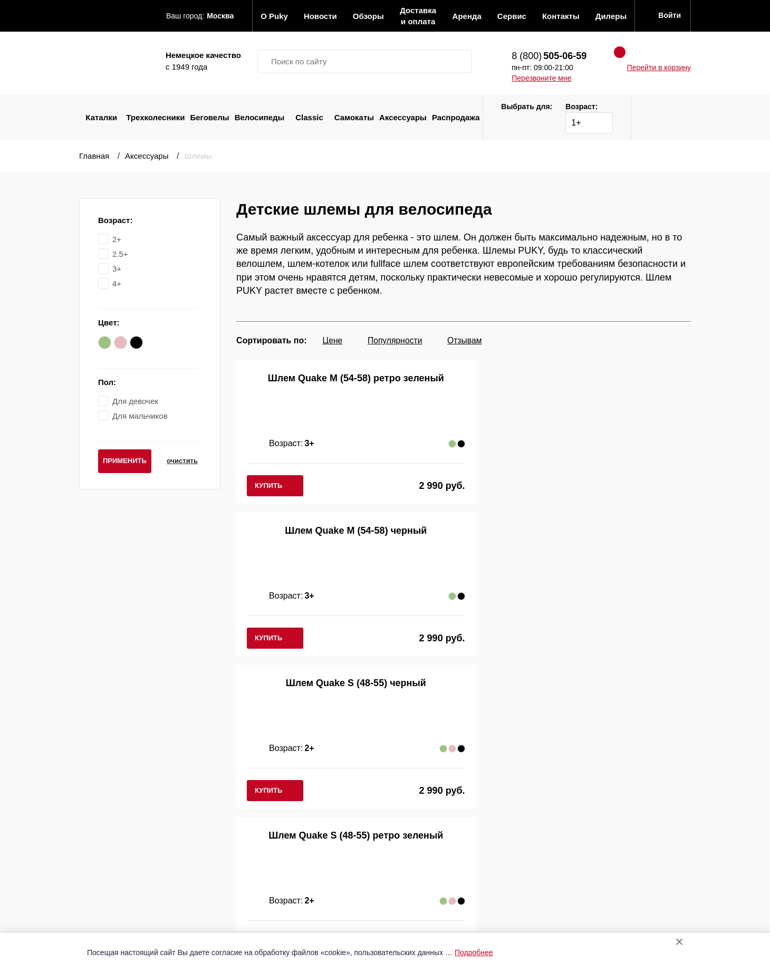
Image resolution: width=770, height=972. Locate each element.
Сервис (284, 882)
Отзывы (285, 810)
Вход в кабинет (401, 825)
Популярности (398, 340)
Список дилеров (404, 810)
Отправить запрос (407, 796)
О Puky (283, 796)
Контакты (288, 896)
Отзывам (471, 340)
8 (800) (549, 56)
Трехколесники (155, 117)
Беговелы (209, 117)
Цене (333, 340)
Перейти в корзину (659, 67)
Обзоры (285, 839)
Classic (309, 117)
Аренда (284, 868)
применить (125, 461)
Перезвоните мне (541, 78)
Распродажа (456, 117)
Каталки (101, 117)
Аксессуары (403, 117)
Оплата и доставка (306, 853)
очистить (178, 461)
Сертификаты (296, 911)
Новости (286, 825)
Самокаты (354, 117)
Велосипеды (260, 117)
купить (268, 485)
